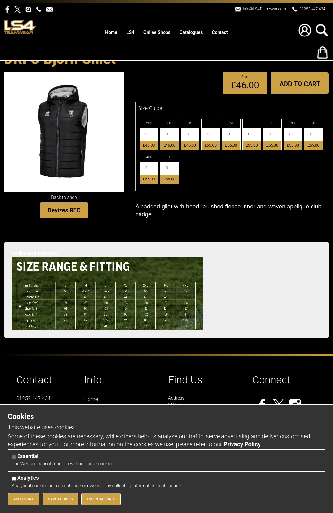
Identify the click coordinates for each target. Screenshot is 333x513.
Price (245, 76)
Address (176, 398)
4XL (149, 157)
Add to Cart (300, 84)
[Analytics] (14, 479)
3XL (313, 123)
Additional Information (35, 253)
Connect (271, 380)
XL (272, 123)
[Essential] (14, 457)
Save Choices (60, 499)
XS (190, 123)
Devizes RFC (64, 210)
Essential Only (101, 499)
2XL (293, 123)
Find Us (185, 380)
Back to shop (64, 197)
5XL (169, 157)
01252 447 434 (312, 9)
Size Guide (150, 108)
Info (93, 380)
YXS (149, 123)
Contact (34, 380)
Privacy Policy (241, 444)
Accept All (23, 499)
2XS (169, 123)
